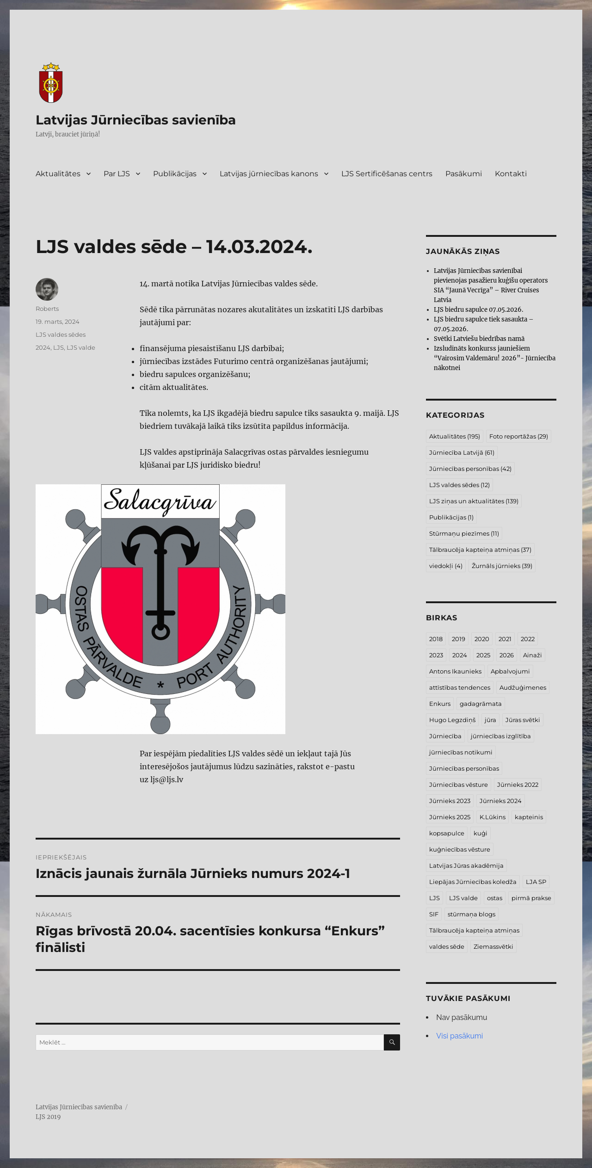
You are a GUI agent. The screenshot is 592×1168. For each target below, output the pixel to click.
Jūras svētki (523, 719)
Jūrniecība (445, 736)
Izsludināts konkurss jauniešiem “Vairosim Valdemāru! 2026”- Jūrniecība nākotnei (494, 358)
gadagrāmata (481, 703)
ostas (494, 898)
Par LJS (117, 173)
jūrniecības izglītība (501, 736)
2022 (528, 639)
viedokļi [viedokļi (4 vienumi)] (445, 565)
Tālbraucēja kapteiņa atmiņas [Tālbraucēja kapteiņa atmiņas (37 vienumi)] (480, 549)
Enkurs (439, 703)
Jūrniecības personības (464, 768)
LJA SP (536, 881)
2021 (505, 639)
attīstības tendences (459, 687)
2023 (436, 655)
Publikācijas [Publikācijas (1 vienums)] (451, 517)
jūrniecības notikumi (461, 752)
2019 (458, 639)
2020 (482, 639)
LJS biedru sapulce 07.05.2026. (478, 310)
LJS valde (81, 347)
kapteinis (529, 817)
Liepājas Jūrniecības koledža (473, 881)
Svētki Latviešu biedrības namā (479, 339)
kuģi (480, 833)
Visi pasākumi (459, 1036)
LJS (58, 347)
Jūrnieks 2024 (501, 800)
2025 (483, 655)
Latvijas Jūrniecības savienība (136, 120)
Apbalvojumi (510, 671)
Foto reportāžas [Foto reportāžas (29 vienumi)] (518, 436)
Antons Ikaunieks (455, 671)
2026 (507, 655)
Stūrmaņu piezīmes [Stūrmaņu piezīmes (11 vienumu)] (464, 533)
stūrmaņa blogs (471, 914)
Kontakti (511, 173)
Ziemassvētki (493, 946)
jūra (490, 719)
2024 (43, 347)
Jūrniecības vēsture (458, 784)
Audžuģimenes (523, 687)
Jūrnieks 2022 (517, 784)
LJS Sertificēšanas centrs (386, 173)
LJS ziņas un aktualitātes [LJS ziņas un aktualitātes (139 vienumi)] (473, 501)
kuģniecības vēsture (459, 849)
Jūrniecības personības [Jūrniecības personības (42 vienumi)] (470, 468)
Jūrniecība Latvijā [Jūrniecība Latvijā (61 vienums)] (461, 452)
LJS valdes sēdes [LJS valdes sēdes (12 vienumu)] (459, 484)
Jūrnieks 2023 (449, 800)
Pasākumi (463, 173)
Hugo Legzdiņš (452, 719)
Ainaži (532, 655)
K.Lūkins (493, 817)
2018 (436, 639)
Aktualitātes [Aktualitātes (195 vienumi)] (454, 436)
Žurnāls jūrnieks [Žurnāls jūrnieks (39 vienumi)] (502, 565)
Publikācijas (175, 173)
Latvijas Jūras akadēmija (466, 865)
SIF (433, 914)
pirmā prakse (531, 898)
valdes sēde (446, 946)
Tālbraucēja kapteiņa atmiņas (474, 930)
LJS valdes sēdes (61, 334)
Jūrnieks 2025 (449, 817)
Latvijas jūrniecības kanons (269, 173)
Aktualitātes (58, 173)
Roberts (47, 308)
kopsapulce (446, 833)
